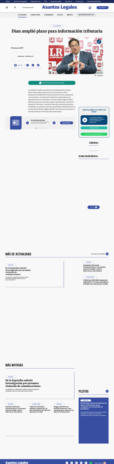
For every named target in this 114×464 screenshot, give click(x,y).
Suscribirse (102, 7)
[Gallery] (40, 121)
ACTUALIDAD (22, 15)
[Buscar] (15, 7)
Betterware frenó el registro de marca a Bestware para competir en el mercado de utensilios (93, 406)
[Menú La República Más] (6, 7)
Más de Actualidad (18, 254)
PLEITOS (60, 15)
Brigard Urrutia (35, 1)
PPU (45, 1)
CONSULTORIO (35, 15)
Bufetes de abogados (20, 1)
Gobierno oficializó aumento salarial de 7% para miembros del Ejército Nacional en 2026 (95, 282)
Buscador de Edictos (86, 15)
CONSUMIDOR (48, 15)
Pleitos (84, 391)
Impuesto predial (56, 1)
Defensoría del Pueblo (94, 1)
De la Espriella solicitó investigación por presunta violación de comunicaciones (18, 271)
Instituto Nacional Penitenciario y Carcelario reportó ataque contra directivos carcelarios (94, 268)
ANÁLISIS (70, 15)
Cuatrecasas (79, 1)
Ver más (93, 207)
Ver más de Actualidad (100, 253)
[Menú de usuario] (90, 8)
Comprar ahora (94, 128)
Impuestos (68, 1)
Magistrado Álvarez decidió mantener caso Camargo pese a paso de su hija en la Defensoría (64, 409)
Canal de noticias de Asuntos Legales (51, 83)
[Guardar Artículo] (18, 65)
